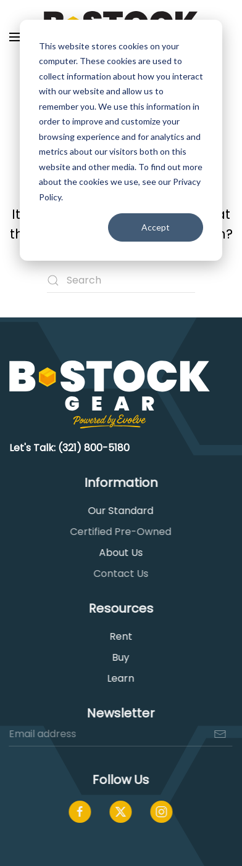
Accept (155, 227)
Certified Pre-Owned (119, 532)
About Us (119, 552)
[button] (15, 37)
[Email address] (120, 734)
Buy (119, 657)
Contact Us (119, 573)
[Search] (121, 280)
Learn (119, 678)
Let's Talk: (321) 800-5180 (69, 448)
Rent (119, 636)
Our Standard (119, 511)
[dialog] (121, 140)
